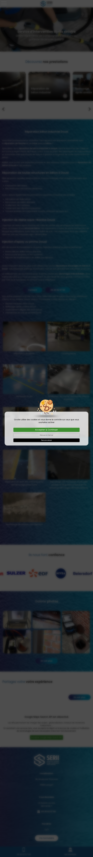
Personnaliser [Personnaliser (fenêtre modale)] (46, 440)
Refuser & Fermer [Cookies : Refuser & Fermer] (46, 435)
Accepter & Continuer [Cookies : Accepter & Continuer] (46, 429)
